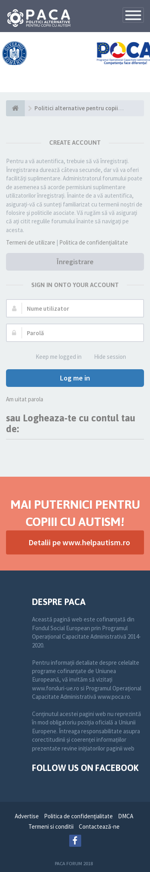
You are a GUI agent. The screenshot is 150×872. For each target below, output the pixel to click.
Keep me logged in (54, 357)
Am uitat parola (24, 399)
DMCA (125, 816)
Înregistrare (75, 261)
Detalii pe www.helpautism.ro (79, 542)
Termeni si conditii (51, 826)
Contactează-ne (99, 826)
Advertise (27, 816)
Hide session (105, 357)
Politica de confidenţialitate (93, 242)
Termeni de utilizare (30, 242)
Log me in (75, 377)
